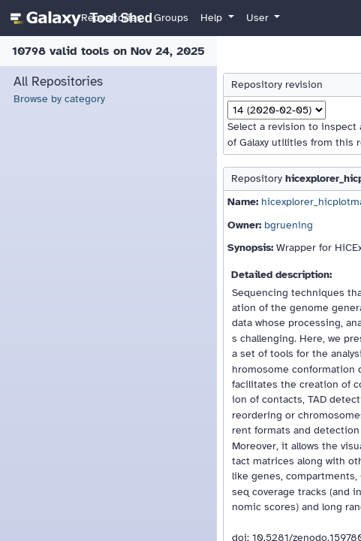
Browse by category (59, 98)
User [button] (259, 17)
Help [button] (212, 17)
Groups (171, 17)
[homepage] (79, 18)
